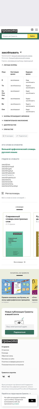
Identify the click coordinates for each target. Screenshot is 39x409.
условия (16, 404)
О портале (5, 350)
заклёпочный (8, 167)
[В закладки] (8, 136)
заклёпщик (7, 169)
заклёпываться (8, 178)
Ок (32, 400)
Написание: (5, 58)
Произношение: (6, 56)
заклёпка (6, 164)
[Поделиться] (21, 136)
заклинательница (10, 186)
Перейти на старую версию (16, 394)
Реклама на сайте (8, 359)
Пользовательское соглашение (13, 365)
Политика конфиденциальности (13, 362)
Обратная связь (7, 356)
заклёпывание (8, 173)
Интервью (5, 302)
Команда (5, 353)
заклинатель (7, 184)
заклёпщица (7, 171)
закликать (6, 180)
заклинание (7, 182)
